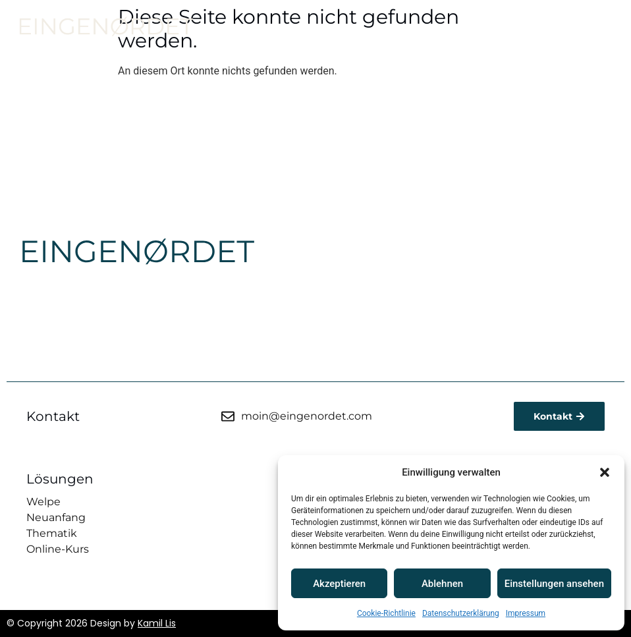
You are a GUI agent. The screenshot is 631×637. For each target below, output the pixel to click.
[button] (604, 472)
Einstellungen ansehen (554, 584)
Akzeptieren (339, 584)
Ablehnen (442, 584)
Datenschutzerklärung (460, 613)
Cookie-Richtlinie (386, 613)
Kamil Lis (157, 623)
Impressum (525, 613)
